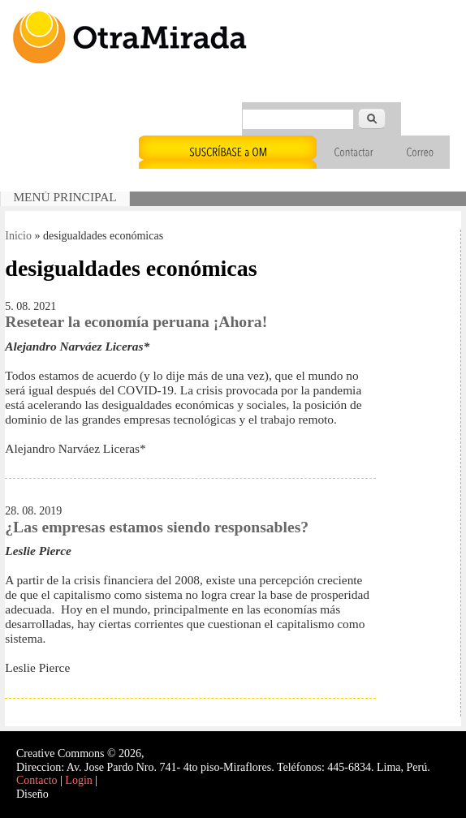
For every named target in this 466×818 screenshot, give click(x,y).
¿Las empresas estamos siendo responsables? (157, 527)
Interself (70, 794)
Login (78, 780)
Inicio (18, 236)
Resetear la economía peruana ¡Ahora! (136, 321)
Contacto (37, 780)
